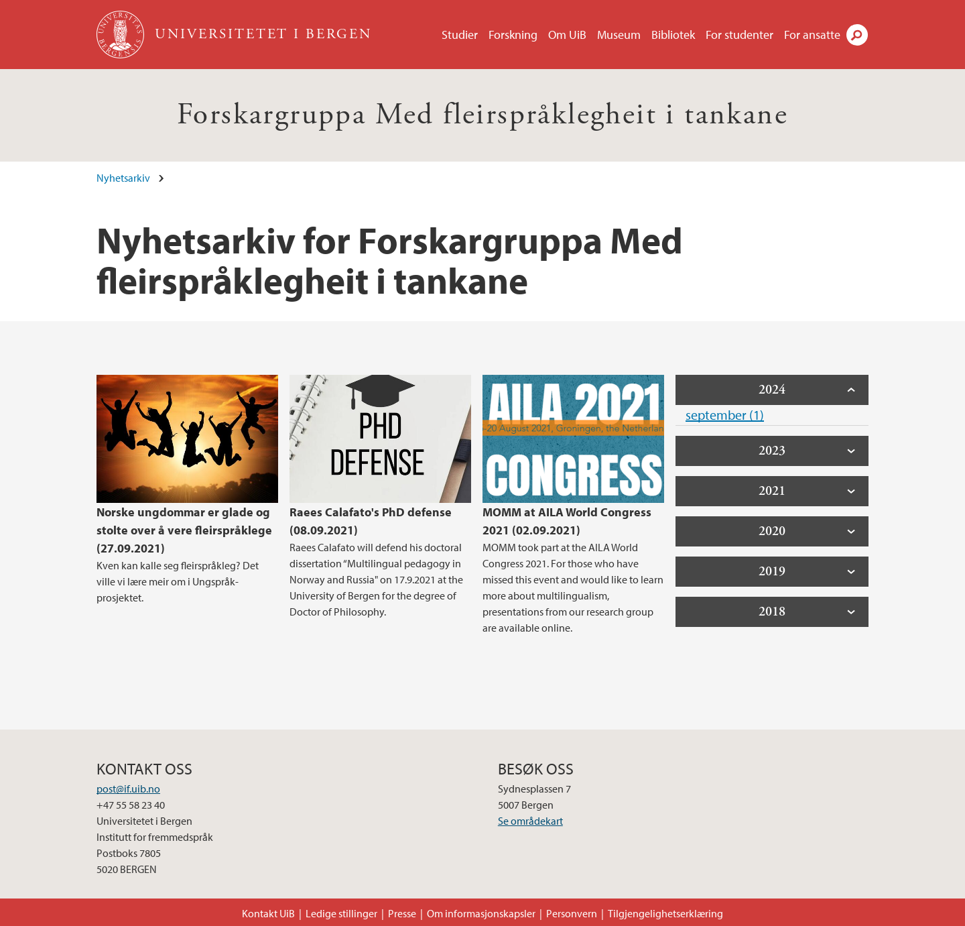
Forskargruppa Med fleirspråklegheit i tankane (482, 115)
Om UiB (567, 34)
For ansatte (812, 34)
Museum (619, 34)
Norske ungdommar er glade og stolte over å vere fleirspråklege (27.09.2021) (184, 530)
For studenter (739, 34)
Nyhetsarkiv (123, 177)
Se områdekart (530, 820)
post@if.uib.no (128, 788)
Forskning (513, 34)
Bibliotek (673, 34)
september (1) (725, 414)
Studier (460, 34)
